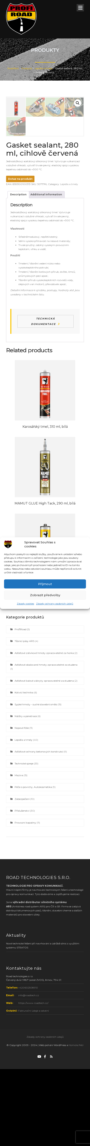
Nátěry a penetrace (26, 793)
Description (18, 271)
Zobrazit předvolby (45, 595)
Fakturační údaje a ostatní (33, 1087)
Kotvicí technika (24, 769)
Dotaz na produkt (20, 255)
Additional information (46, 271)
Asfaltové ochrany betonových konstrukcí (39, 828)
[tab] (18, 271)
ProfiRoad (20, 706)
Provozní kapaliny (25, 899)
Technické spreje (24, 840)
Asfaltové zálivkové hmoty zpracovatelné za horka (44, 729)
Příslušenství (22, 887)
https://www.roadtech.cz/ (33, 1079)
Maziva (19, 852)
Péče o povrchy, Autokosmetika (33, 863)
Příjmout (45, 584)
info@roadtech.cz (28, 1072)
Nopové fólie (22, 804)
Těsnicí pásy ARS (24, 717)
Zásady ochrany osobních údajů (54, 603)
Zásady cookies (25, 603)
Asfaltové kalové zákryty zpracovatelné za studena (44, 757)
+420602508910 (28, 1064)
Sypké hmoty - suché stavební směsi (36, 781)
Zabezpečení (22, 875)
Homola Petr (76, 1122)
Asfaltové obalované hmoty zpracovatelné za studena (46, 741)
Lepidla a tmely (69, 261)
